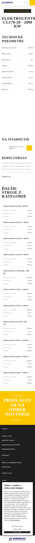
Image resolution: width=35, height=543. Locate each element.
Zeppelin (12, 539)
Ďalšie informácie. (15, 520)
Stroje (5, 429)
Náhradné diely (8, 449)
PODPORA (5, 455)
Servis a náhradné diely (12, 462)
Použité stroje (8, 440)
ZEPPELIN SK (7, 473)
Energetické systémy (11, 445)
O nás (4, 480)
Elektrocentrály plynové (17, 11)
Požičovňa (6, 467)
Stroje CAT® (7, 436)
